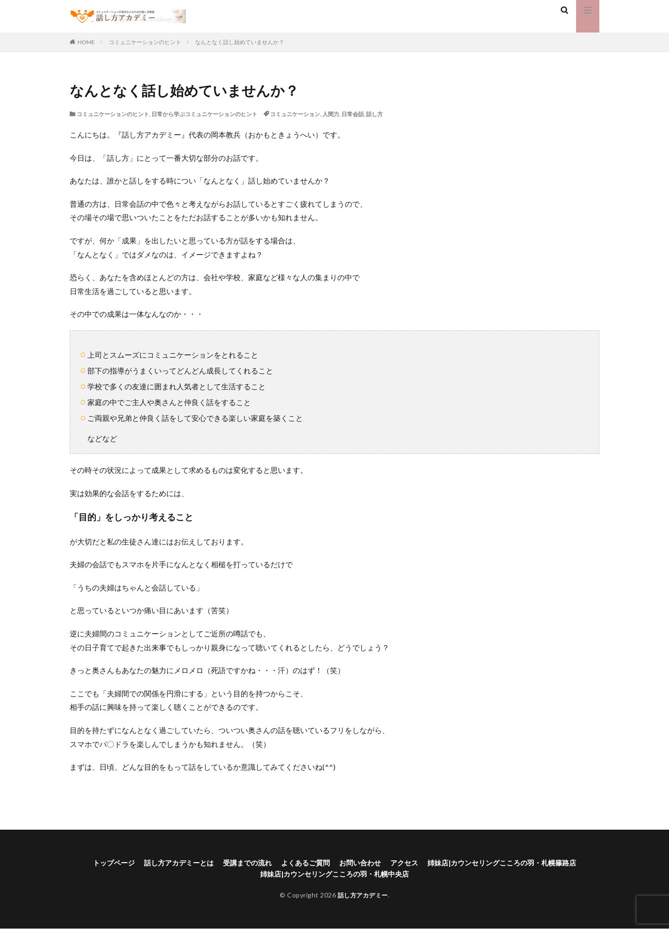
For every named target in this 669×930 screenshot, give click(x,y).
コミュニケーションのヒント (145, 42)
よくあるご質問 (303, 862)
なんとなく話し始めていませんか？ (239, 42)
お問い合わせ (361, 862)
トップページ (101, 862)
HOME (86, 42)
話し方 (374, 114)
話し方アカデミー (363, 896)
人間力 (330, 114)
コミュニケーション (295, 114)
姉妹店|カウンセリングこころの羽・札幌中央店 (334, 875)
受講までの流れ (242, 862)
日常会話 (352, 114)
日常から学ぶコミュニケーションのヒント (204, 114)
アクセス (407, 862)
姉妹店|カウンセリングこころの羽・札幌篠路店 (511, 862)
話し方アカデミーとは (169, 862)
